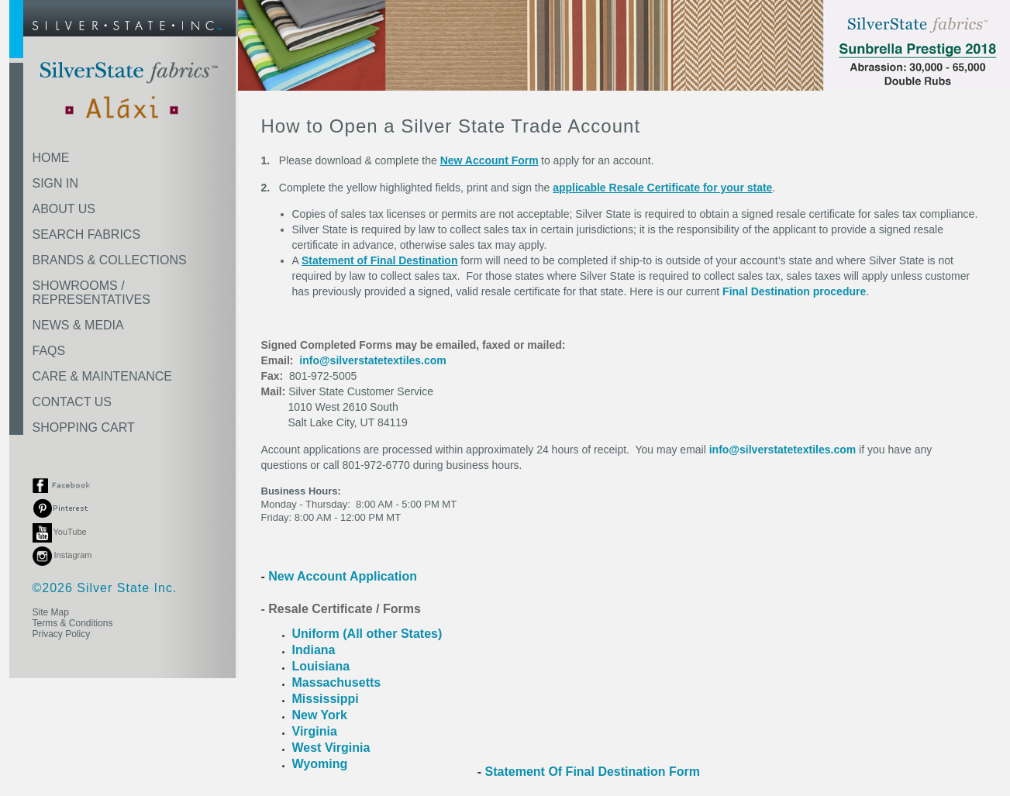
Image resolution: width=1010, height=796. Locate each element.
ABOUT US (64, 208)
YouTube (60, 531)
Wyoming (320, 763)
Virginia (314, 731)
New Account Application (341, 576)
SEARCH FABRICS (87, 234)
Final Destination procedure (794, 291)
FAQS (49, 350)
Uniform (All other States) (367, 633)
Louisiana (321, 666)
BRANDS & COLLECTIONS (110, 260)
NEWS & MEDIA (78, 325)
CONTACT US (72, 401)
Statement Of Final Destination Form (592, 771)
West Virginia (331, 747)
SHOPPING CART (84, 427)
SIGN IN (56, 183)
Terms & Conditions (73, 623)
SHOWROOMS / (91, 292)
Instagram (62, 555)
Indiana (314, 649)
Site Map (51, 612)
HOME (51, 157)
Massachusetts (338, 682)
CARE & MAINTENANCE (102, 376)
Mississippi (325, 698)
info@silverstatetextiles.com (372, 360)
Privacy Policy (62, 634)
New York (319, 715)
